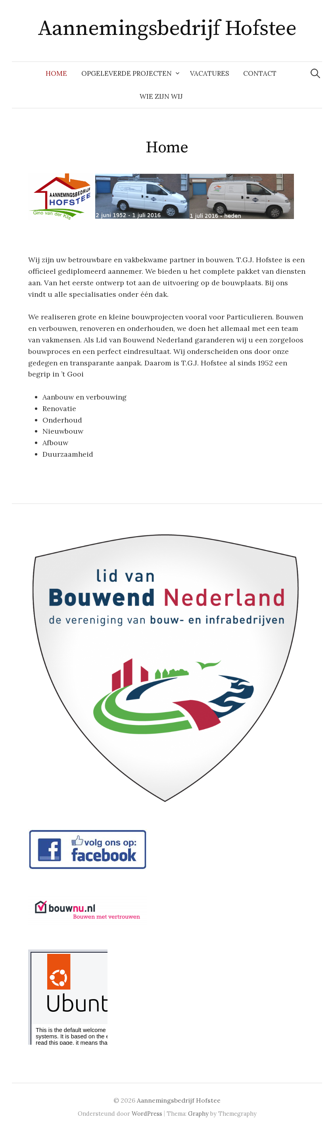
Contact (259, 73)
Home (56, 73)
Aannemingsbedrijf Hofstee (167, 28)
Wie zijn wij (161, 96)
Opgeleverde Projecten (126, 73)
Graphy (198, 1113)
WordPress (147, 1113)
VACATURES (209, 73)
